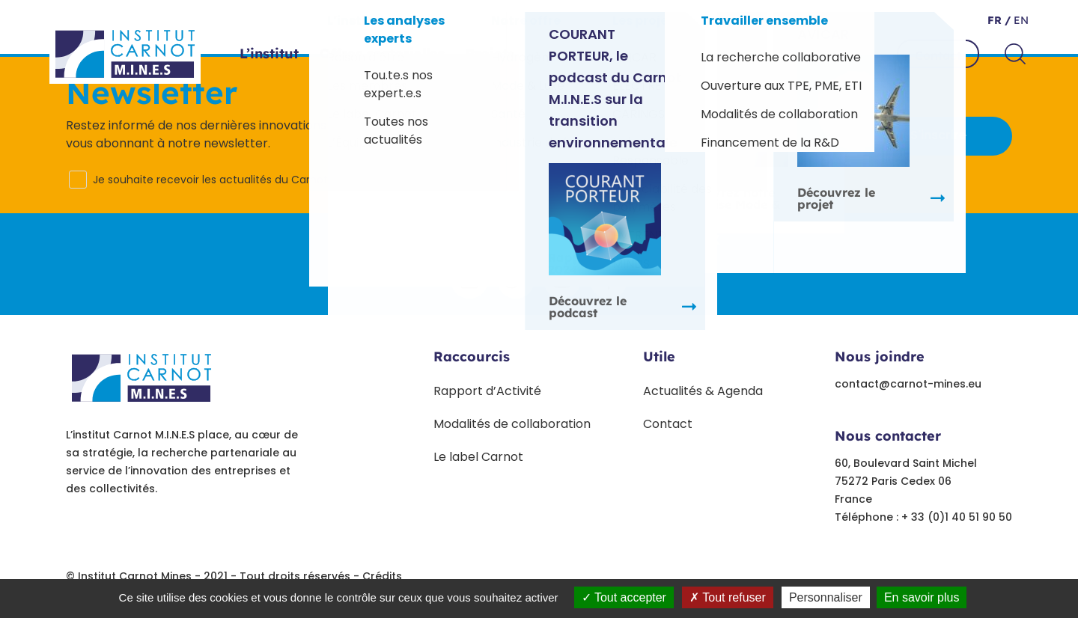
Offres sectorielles (382, 54)
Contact (938, 55)
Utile (659, 356)
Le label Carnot (478, 456)
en (1020, 20)
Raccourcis (471, 356)
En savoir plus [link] (922, 597)
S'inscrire (938, 135)
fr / (999, 20)
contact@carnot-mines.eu (908, 383)
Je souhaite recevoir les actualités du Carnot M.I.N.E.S (231, 179)
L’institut (269, 54)
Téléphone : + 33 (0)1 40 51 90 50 (923, 517)
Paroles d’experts (647, 54)
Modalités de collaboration (512, 423)
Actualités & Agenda (703, 391)
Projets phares (516, 54)
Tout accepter (624, 597)
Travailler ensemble (796, 54)
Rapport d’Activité (487, 391)
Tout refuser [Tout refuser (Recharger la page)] (727, 597)
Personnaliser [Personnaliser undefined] (825, 597)
